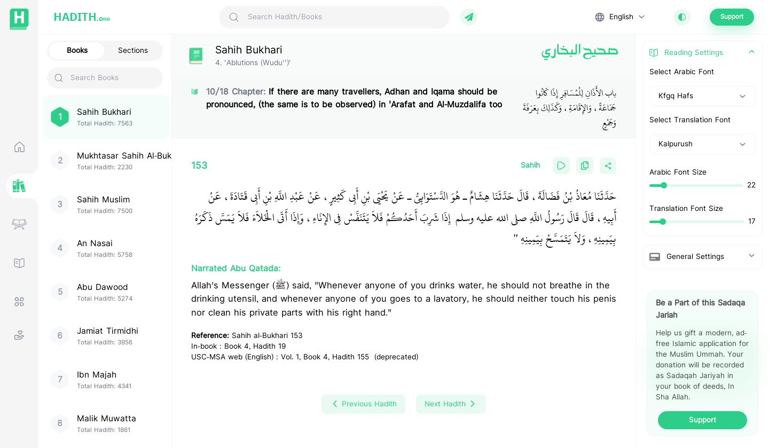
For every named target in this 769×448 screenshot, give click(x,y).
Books (77, 50)
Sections (133, 50)
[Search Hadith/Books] (344, 17)
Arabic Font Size (678, 172)
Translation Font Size (686, 208)
